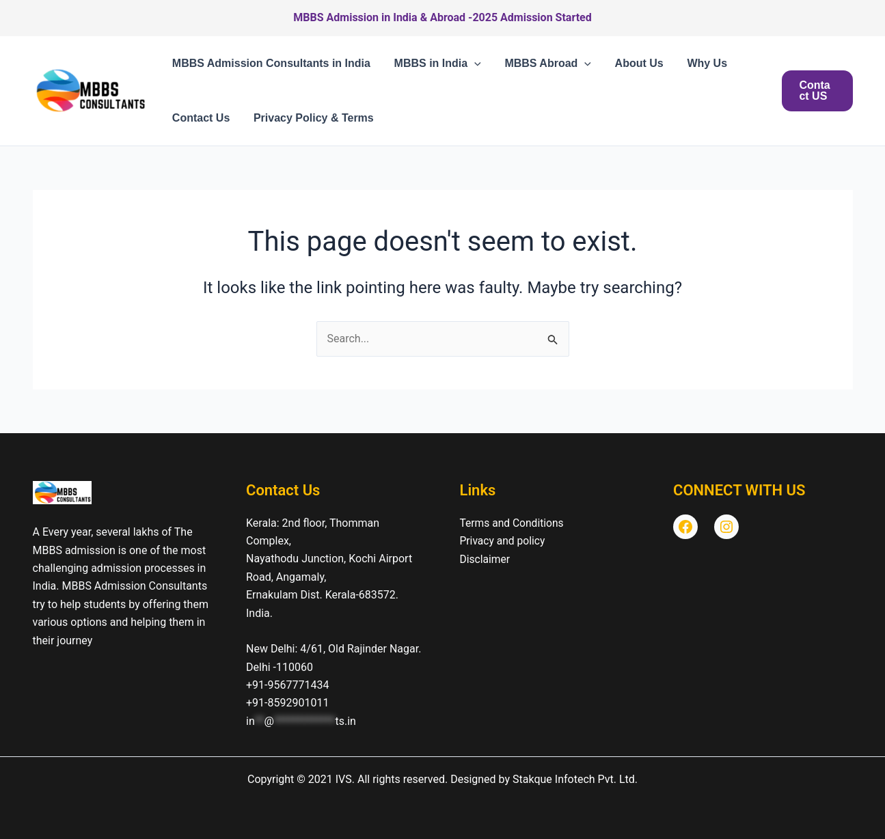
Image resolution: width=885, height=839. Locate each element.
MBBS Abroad (543, 63)
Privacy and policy (503, 540)
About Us (632, 63)
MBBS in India (435, 63)
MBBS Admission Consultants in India (271, 63)
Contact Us (200, 118)
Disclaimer (485, 558)
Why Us (699, 63)
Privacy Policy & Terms (311, 118)
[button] (471, 63)
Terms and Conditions (513, 523)
